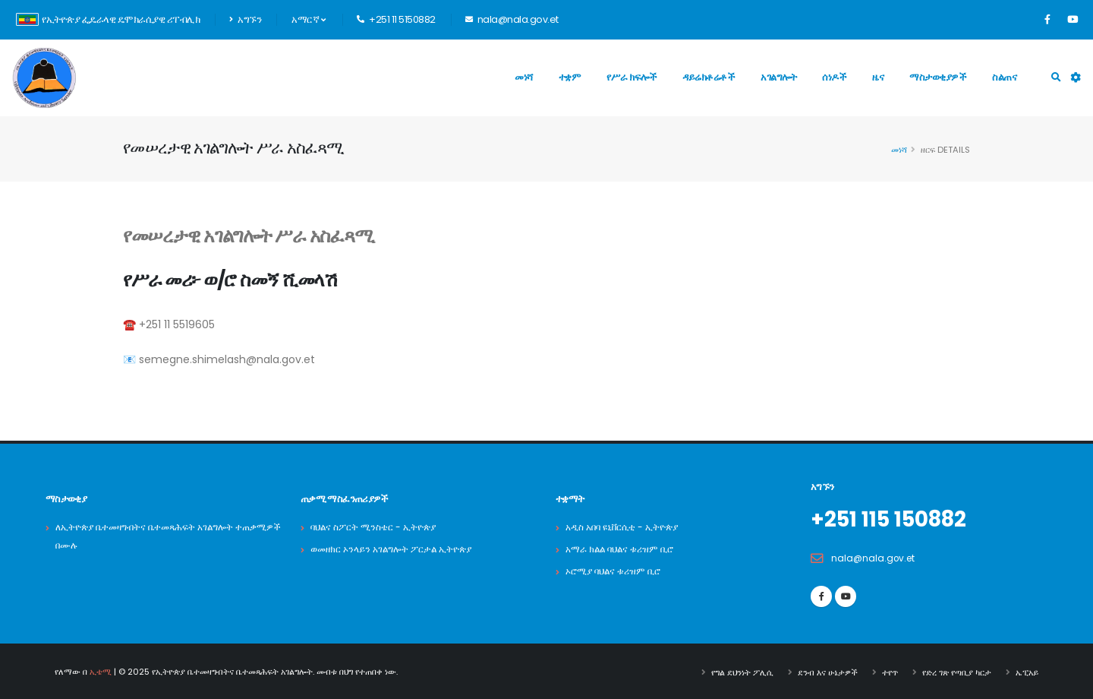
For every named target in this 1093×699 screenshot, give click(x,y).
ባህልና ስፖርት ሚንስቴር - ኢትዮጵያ (378, 526)
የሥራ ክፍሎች (631, 77)
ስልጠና (1004, 77)
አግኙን (245, 19)
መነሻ (524, 77)
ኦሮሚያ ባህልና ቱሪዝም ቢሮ (617, 571)
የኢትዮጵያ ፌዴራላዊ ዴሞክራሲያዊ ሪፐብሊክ (108, 19)
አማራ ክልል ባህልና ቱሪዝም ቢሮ (623, 548)
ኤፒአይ (1027, 671)
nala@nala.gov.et (874, 557)
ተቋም (570, 77)
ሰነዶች (834, 77)
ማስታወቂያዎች (937, 77)
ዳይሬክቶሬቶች (708, 77)
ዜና (878, 77)
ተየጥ (890, 671)
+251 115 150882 (894, 519)
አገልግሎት (778, 77)
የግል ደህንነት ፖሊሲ (742, 671)
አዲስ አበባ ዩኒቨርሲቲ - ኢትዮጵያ (627, 526)
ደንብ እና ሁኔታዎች (828, 671)
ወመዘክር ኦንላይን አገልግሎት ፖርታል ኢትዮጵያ (397, 548)
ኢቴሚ (101, 671)
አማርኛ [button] (308, 19)
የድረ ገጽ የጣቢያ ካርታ (956, 671)
